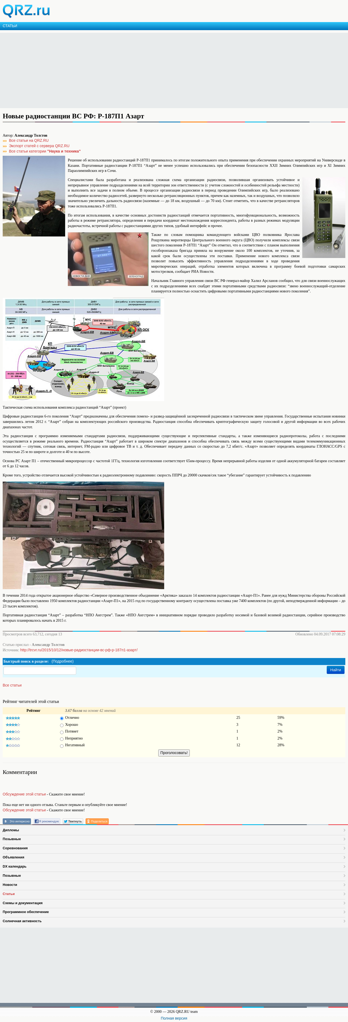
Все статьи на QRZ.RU (29, 140)
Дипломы (11, 830)
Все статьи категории (45, 151)
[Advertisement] (161, 70)
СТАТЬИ (10, 26)
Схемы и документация (23, 903)
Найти (335, 670)
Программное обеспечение (26, 912)
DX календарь (14, 866)
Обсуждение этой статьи (24, 794)
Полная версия (174, 1018)
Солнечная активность (22, 921)
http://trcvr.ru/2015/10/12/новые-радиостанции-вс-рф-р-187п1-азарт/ (79, 650)
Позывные (12, 839)
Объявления (13, 857)
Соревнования (15, 848)
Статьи (9, 894)
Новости (10, 885)
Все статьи (12, 685)
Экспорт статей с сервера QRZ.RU (39, 146)
